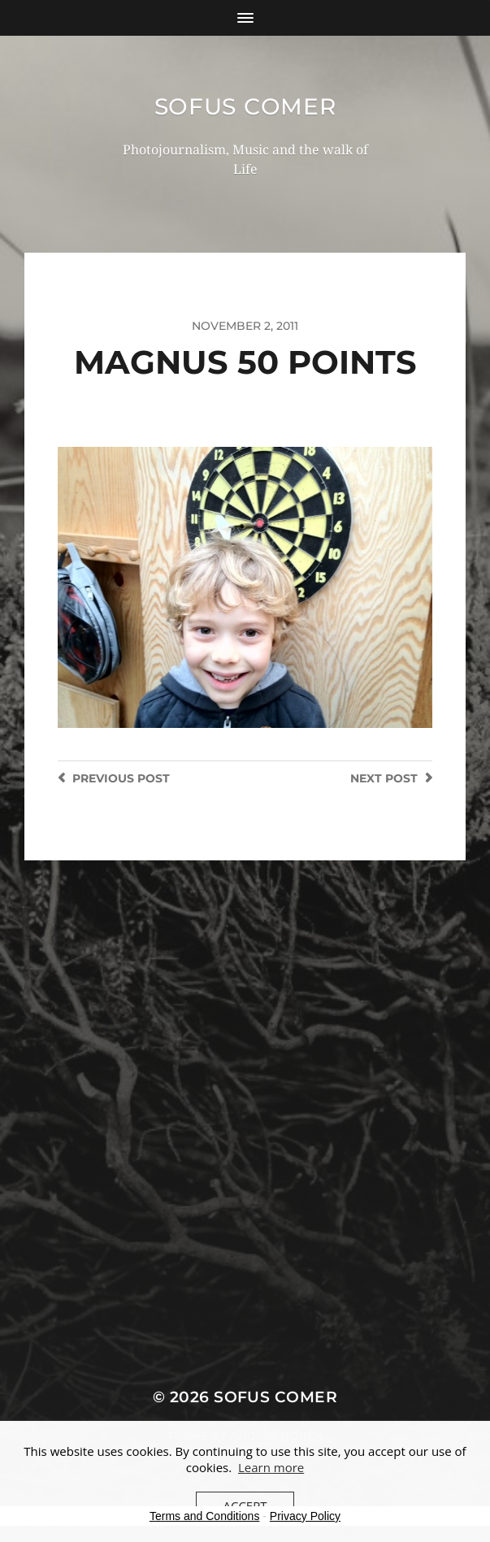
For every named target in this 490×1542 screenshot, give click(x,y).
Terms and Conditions (204, 1516)
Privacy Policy (305, 1516)
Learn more (271, 1467)
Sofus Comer (245, 106)
